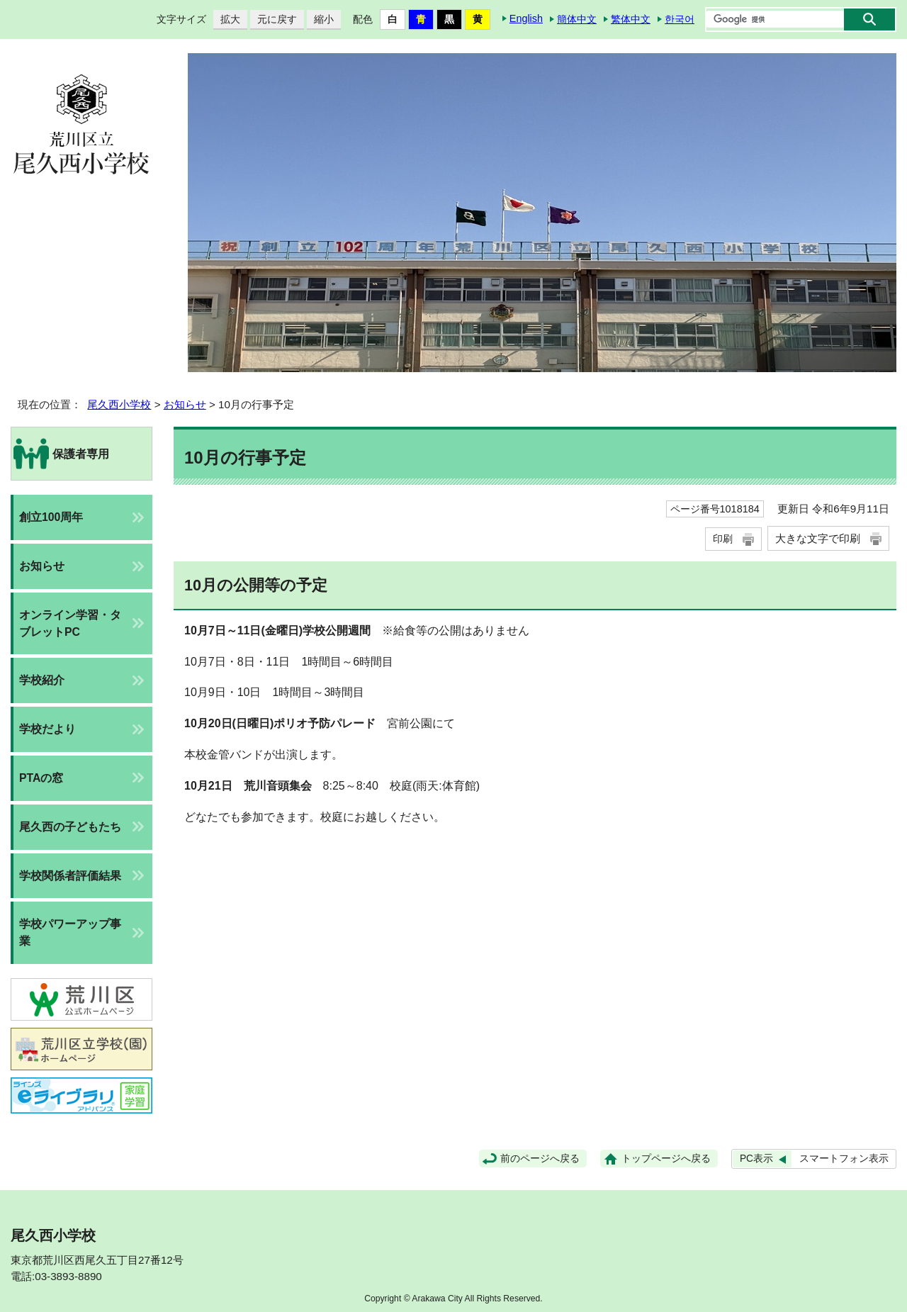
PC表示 (756, 1158)
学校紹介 (41, 680)
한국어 (679, 19)
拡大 (226, 19)
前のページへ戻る (540, 1158)
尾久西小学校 (119, 404)
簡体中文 (577, 19)
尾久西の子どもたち (70, 827)
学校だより (47, 729)
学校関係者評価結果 (70, 876)
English (526, 18)
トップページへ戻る (666, 1158)
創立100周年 (51, 517)
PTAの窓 (41, 778)
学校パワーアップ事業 (70, 932)
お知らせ (185, 404)
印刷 (723, 538)
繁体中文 (630, 19)
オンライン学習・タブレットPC (70, 623)
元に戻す (273, 19)
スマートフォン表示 (844, 1158)
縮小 (320, 19)
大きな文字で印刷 (817, 538)
